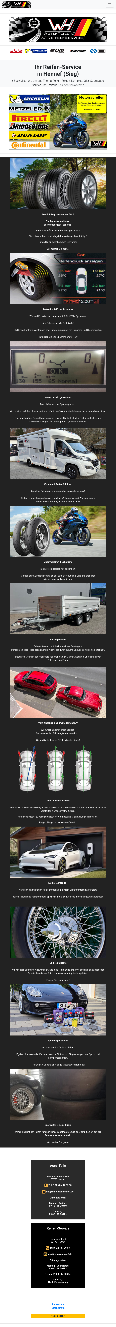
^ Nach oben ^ (58, 1316)
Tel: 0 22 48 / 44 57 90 (60, 1185)
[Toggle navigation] (110, 5)
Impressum (58, 1304)
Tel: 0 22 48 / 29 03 (60, 1247)
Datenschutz (58, 1307)
